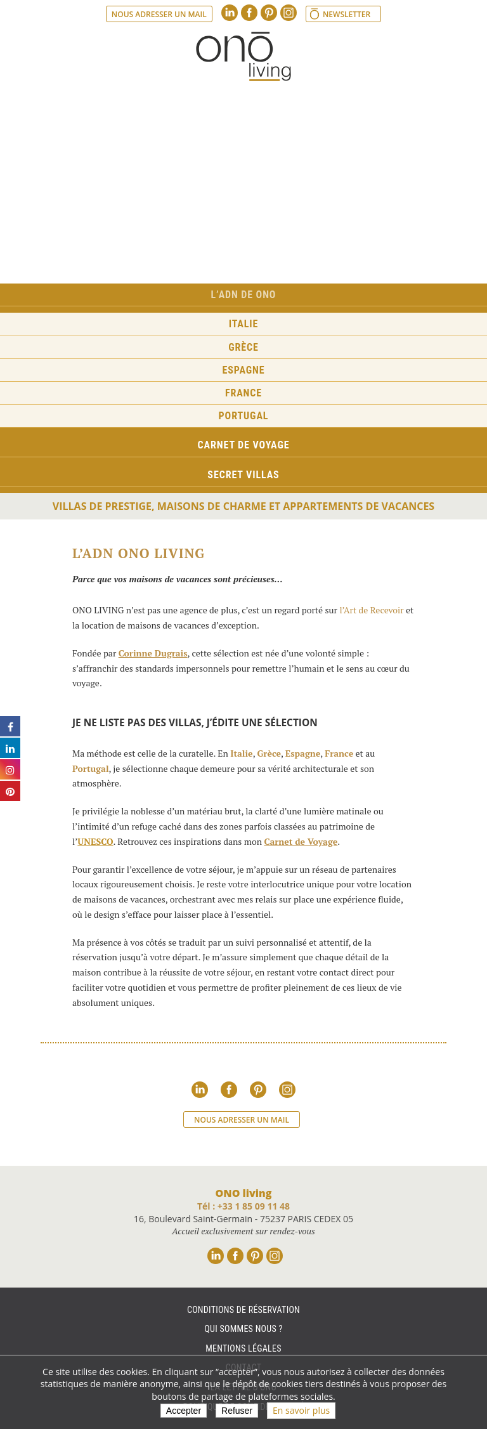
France (243, 393)
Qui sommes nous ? (243, 1329)
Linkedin (229, 12)
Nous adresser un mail (159, 14)
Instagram (288, 12)
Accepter (183, 1411)
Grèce (243, 347)
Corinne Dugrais (153, 653)
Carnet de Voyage (300, 841)
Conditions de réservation (243, 1310)
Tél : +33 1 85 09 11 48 (243, 1206)
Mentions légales (243, 1348)
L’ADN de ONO (243, 295)
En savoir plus (301, 1410)
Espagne (244, 370)
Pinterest (269, 12)
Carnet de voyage (244, 445)
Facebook (249, 12)
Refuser (236, 1411)
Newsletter (346, 14)
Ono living (243, 56)
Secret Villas (243, 475)
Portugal (244, 416)
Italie (244, 324)
